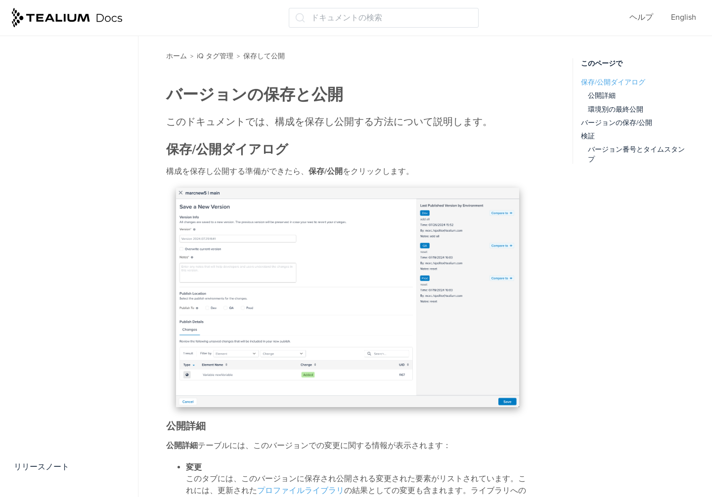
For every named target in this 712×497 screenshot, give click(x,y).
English (683, 17)
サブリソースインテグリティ (74, 364)
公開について (46, 132)
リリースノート (41, 467)
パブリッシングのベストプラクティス (78, 87)
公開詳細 (602, 95)
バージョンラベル (54, 267)
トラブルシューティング (60, 422)
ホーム (176, 56)
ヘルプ (641, 17)
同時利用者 (42, 326)
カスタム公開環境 (54, 229)
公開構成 (38, 209)
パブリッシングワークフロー (74, 248)
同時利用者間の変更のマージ (74, 345)
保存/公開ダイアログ (613, 82)
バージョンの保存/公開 (616, 123)
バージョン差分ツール (62, 287)
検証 (588, 136)
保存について (46, 113)
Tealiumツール (42, 403)
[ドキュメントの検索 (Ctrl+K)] (384, 18)
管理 (25, 383)
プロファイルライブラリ (300, 491)
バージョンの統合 (54, 306)
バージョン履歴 (50, 190)
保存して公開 (41, 62)
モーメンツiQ (40, 43)
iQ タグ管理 (215, 56)
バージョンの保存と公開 (66, 151)
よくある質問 (40, 442)
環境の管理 (42, 170)
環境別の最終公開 (615, 109)
